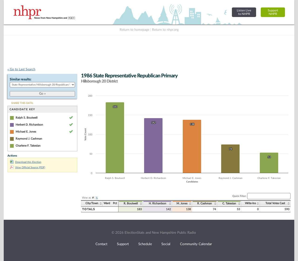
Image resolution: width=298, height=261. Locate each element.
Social (165, 244)
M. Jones (181, 203)
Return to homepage (134, 29)
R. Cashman (204, 203)
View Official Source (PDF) (27, 167)
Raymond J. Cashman (29, 138)
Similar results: (20, 79)
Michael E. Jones (26, 131)
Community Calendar (196, 244)
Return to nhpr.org (165, 29)
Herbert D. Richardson (29, 124)
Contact (101, 244)
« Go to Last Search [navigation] (21, 69)
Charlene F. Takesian (28, 145)
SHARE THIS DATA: (22, 103)
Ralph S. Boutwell (26, 117)
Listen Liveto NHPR (244, 12)
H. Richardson (157, 203)
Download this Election (25, 162)
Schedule (145, 244)
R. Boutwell (131, 203)
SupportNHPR (273, 12)
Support (123, 244)
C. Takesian (229, 203)
